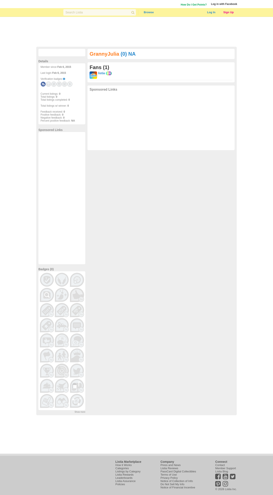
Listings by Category (128, 471)
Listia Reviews (169, 468)
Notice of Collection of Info (176, 481)
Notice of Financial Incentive (177, 487)
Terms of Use (168, 474)
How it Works (123, 465)
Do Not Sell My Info (172, 484)
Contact (220, 465)
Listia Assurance (125, 481)
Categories (122, 468)
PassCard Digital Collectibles (178, 471)
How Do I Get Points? (194, 4)
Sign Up (228, 12)
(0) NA (128, 54)
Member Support (225, 468)
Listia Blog (221, 471)
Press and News (170, 465)
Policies (120, 484)
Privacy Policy (169, 477)
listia (101, 73)
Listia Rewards (124, 474)
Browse (149, 12)
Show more (79, 412)
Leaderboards (123, 477)
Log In (211, 12)
